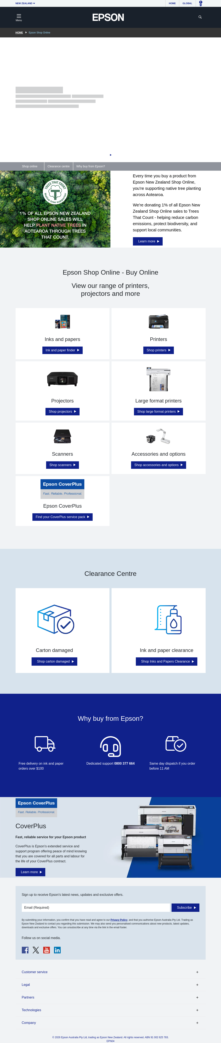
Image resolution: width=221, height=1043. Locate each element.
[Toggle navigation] (19, 17)
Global (187, 3)
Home (172, 3)
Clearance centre (59, 166)
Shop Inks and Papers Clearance (165, 661)
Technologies (31, 1010)
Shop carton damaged (53, 661)
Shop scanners (60, 465)
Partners (28, 997)
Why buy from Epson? (90, 166)
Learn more (146, 241)
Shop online (29, 166)
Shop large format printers (157, 411)
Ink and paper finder (61, 350)
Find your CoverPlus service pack (61, 517)
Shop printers (157, 350)
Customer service (35, 972)
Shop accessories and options (157, 465)
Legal (26, 984)
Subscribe (184, 907)
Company (29, 1022)
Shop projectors (61, 411)
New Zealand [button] (24, 3)
